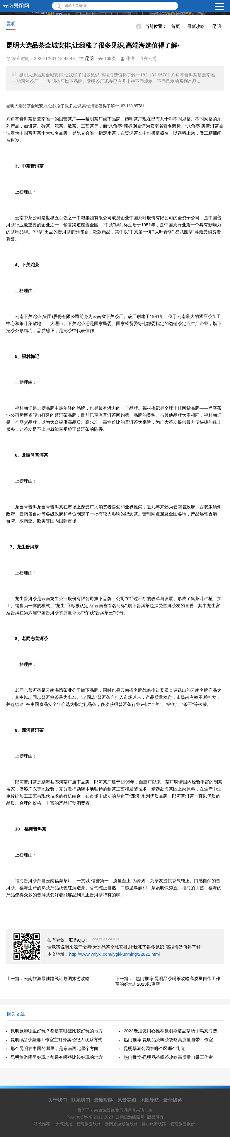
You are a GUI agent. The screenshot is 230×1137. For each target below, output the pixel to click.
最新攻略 (196, 26)
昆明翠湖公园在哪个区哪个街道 (154, 1048)
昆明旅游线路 (154, 1123)
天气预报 (64, 1123)
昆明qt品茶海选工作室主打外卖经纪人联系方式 (56, 1039)
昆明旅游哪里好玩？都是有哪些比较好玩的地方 (57, 1030)
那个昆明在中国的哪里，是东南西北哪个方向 (54, 1048)
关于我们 (57, 1100)
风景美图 (126, 1100)
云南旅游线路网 (130, 1117)
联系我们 (80, 1100)
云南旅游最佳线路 (121, 1123)
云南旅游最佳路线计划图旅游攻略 (57, 978)
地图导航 (149, 1100)
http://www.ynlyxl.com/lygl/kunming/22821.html (114, 954)
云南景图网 (16, 6)
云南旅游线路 (88, 1123)
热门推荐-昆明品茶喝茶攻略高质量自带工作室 (168, 1039)
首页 (175, 26)
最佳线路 (172, 1100)
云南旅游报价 (182, 1123)
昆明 (216, 26)
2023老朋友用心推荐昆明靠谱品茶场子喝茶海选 (170, 1030)
